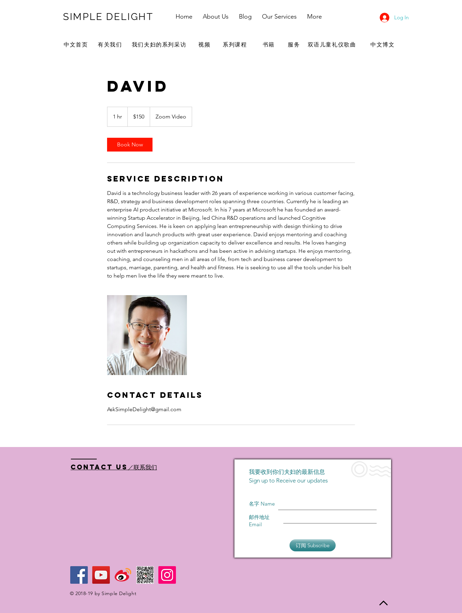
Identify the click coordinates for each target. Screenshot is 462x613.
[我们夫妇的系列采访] (159, 44)
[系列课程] (236, 44)
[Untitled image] (147, 335)
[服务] (295, 44)
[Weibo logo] (123, 575)
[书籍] (269, 44)
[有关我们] (110, 44)
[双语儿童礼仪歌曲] (332, 44)
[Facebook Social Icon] (79, 575)
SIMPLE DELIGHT (108, 16)
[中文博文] (383, 44)
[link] (130, 145)
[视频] (205, 44)
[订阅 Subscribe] (313, 545)
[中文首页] (76, 44)
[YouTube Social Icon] (101, 575)
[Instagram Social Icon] (167, 575)
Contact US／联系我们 (114, 467)
